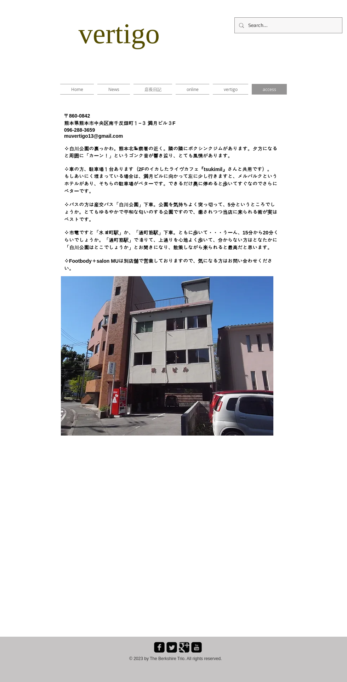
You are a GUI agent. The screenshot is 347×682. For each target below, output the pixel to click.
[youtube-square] (196, 647)
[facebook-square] (159, 647)
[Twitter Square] (171, 647)
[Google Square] (184, 647)
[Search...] (287, 25)
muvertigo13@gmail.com (93, 136)
